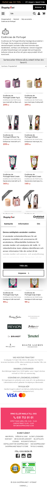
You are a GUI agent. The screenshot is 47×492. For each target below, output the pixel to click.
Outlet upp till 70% (11, 2)
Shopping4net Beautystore (16, 447)
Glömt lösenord (36, 437)
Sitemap (33, 482)
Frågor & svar (21, 437)
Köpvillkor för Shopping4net (16, 444)
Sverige (24, 486)
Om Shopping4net (37, 444)
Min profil (9, 437)
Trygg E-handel (37, 447)
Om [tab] (38, 224)
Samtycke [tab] (8, 224)
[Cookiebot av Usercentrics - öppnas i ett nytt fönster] (33, 217)
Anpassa (23, 273)
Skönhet (16, 19)
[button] (43, 13)
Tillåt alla (24, 266)
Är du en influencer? (23, 439)
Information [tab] (23, 224)
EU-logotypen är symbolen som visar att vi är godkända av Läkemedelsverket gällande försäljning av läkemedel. (23, 380)
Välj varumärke (26, 19)
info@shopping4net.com (23, 426)
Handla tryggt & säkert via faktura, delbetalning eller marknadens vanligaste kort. (23, 391)
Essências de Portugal (8, 22)
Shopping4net (6, 19)
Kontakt (8, 439)
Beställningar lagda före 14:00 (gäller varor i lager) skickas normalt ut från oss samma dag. (23, 371)
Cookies (15, 442)
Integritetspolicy (28, 442)
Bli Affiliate (39, 439)
